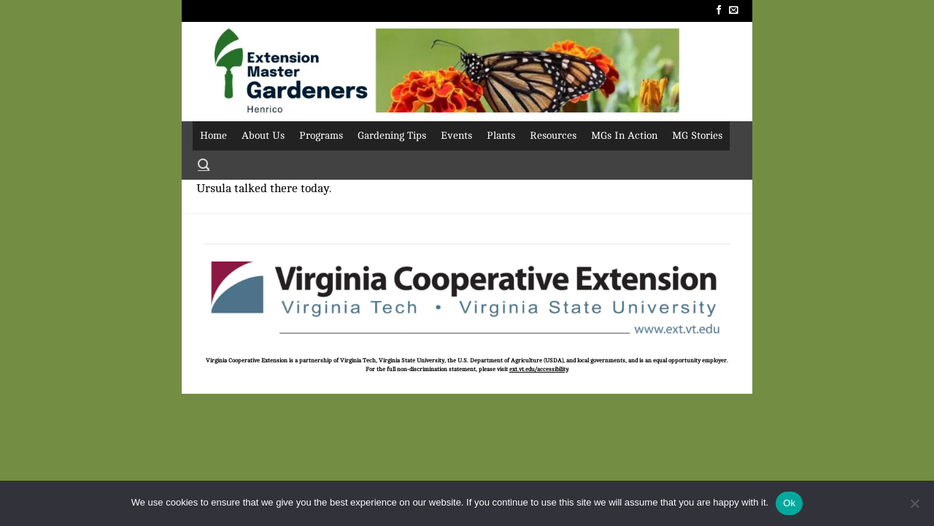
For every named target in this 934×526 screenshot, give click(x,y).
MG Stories (697, 135)
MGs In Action (624, 135)
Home (213, 135)
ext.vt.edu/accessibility (538, 369)
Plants (501, 135)
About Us (263, 135)
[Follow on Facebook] (719, 10)
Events (456, 135)
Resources (553, 135)
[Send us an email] (733, 10)
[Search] (203, 165)
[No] (914, 507)
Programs (321, 135)
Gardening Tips (392, 135)
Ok (789, 503)
